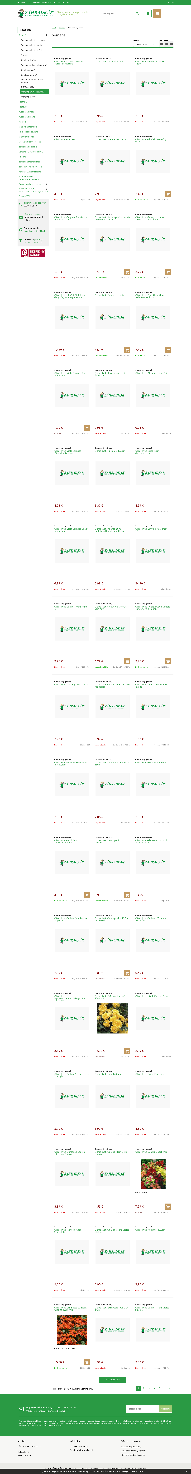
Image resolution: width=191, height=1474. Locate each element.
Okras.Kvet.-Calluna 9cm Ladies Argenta (70, 919)
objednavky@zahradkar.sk (41, 2)
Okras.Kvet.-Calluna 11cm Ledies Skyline (152, 1308)
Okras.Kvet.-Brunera (64, 139)
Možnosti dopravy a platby (133, 1450)
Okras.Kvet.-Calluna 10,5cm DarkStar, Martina (68, 62)
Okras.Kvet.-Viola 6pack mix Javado (109, 841)
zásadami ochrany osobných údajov (101, 1421)
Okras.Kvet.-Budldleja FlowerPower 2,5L (65, 841)
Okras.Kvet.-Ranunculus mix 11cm (112, 295)
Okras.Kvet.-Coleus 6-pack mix (151, 1151)
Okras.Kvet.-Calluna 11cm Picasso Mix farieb (112, 685)
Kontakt (171, 2)
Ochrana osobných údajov (133, 1455)
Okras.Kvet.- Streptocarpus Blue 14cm (112, 1308)
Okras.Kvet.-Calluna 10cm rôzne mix (70, 607)
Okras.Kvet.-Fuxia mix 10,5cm (110, 450)
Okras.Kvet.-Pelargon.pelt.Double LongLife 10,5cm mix (152, 607)
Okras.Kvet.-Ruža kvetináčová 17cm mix (110, 997)
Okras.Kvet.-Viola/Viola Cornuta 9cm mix (111, 607)
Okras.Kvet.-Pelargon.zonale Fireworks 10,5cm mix (150, 218)
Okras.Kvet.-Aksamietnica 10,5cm (152, 373)
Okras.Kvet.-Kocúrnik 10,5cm (150, 1229)
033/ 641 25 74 (63, 2)
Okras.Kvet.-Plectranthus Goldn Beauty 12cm (151, 841)
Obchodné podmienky (131, 1446)
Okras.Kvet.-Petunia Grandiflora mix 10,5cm (70, 763)
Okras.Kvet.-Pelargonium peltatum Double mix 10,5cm (110, 529)
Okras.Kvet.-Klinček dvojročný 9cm (150, 140)
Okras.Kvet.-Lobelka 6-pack (109, 1073)
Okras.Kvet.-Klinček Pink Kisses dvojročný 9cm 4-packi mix (70, 296)
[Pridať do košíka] (168, 194)
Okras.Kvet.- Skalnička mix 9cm (151, 996)
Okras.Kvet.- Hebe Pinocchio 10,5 (112, 139)
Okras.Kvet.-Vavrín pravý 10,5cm (71, 684)
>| (170, 1388)
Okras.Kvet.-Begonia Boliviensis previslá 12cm (70, 218)
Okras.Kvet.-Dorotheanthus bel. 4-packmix (111, 374)
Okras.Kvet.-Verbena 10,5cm (109, 61)
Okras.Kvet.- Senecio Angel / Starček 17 (68, 1230)
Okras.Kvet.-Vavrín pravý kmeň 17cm (151, 529)
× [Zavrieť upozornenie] (187, 1471)
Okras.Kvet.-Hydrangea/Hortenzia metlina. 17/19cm (112, 218)
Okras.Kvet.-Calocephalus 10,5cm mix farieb (112, 919)
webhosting (120, 1468)
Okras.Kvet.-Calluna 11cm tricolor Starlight (71, 1075)
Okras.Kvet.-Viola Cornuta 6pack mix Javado (71, 529)
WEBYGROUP (140, 1468)
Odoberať (165, 1409)
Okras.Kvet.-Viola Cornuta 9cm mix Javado (70, 374)
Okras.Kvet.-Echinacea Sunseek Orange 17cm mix (70, 1308)
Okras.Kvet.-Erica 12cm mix (149, 1073)
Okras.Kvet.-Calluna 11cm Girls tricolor (111, 1153)
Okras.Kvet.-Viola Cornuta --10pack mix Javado (68, 452)
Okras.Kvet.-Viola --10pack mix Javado (151, 685)
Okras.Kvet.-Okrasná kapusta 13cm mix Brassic (69, 1153)
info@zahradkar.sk (84, 1450)
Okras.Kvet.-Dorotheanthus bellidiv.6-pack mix (149, 296)
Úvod (23, 2)
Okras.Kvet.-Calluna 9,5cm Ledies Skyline (112, 1230)
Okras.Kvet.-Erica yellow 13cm (150, 762)
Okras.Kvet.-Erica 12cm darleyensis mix (147, 452)
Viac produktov (112, 1379)
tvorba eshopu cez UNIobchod (103, 1468)
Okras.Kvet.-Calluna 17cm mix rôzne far (150, 919)
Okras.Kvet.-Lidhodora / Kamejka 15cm (112, 763)
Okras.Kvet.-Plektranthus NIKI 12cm (150, 62)
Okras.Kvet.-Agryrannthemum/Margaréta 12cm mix (69, 998)
